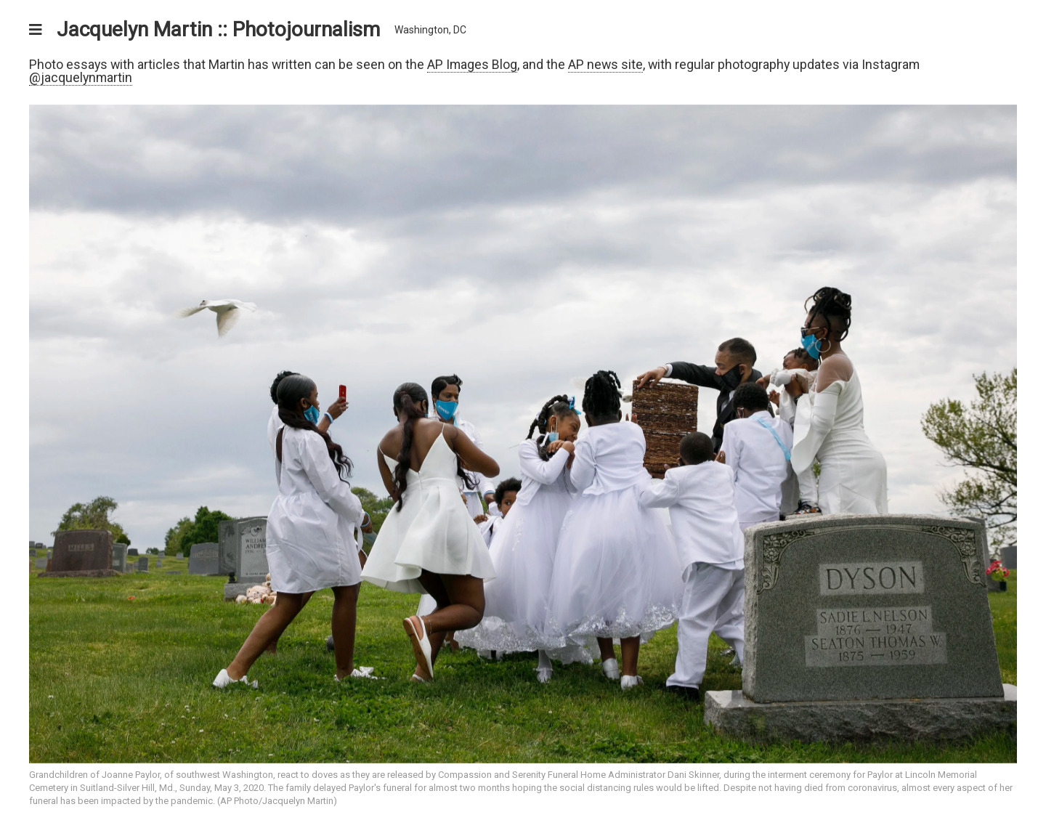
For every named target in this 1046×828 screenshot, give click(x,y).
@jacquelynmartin (80, 77)
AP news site (605, 64)
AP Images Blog (472, 64)
